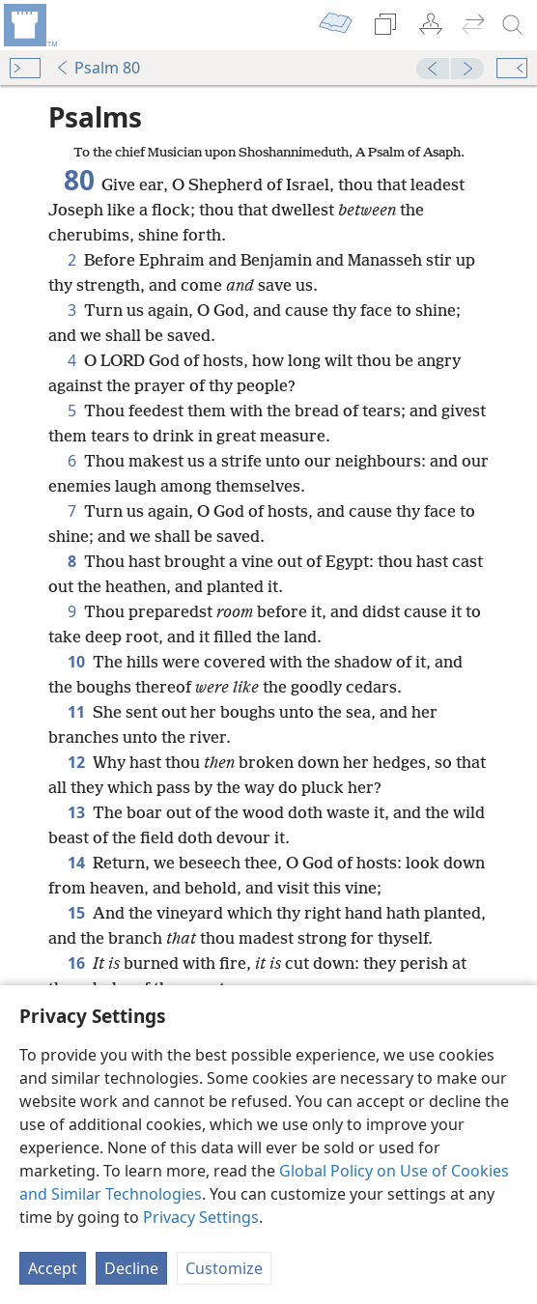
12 (76, 762)
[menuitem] (29, 25)
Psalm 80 (97, 67)
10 (76, 661)
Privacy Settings (201, 1217)
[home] (29, 25)
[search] (512, 25)
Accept (52, 1268)
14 (76, 862)
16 (76, 963)
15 (76, 912)
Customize (224, 1268)
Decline (131, 1268)
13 (76, 812)
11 (76, 712)
